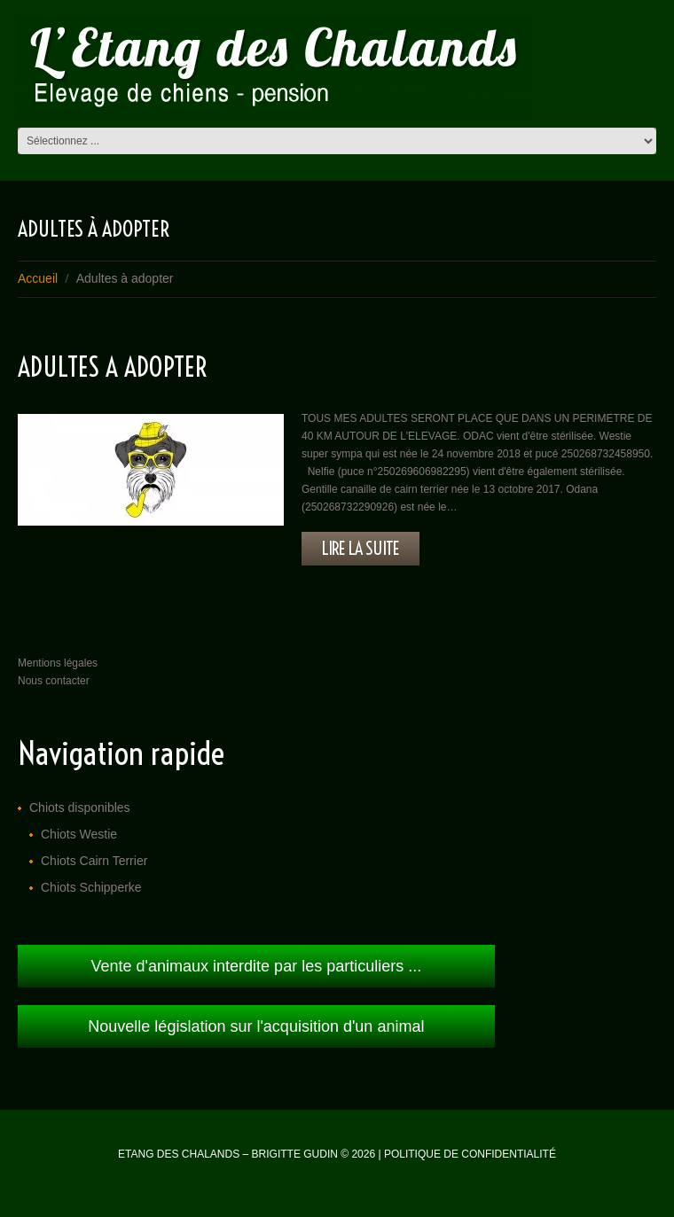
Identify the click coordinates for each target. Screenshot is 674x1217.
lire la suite (360, 548)
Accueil (38, 278)
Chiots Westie (79, 834)
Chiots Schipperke (91, 887)
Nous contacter (54, 681)
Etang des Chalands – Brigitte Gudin (228, 1154)
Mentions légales (58, 663)
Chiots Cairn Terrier (94, 861)
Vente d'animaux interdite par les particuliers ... (256, 966)
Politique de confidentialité (470, 1154)
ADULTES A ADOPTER (113, 367)
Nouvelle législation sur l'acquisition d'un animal (256, 1026)
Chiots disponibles (79, 807)
